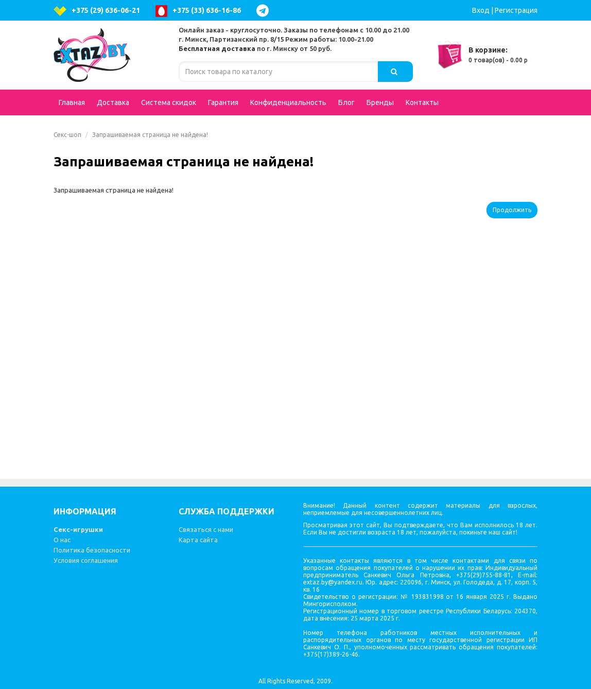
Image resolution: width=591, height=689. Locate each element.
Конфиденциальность (288, 102)
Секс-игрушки (78, 529)
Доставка (113, 102)
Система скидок (168, 102)
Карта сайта (198, 539)
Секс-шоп (67, 134)
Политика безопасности (92, 550)
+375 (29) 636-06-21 (97, 11)
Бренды (380, 102)
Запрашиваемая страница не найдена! (150, 134)
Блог (346, 102)
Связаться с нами (206, 529)
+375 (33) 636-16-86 (198, 11)
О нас (62, 539)
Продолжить (512, 209)
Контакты (422, 102)
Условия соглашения (86, 560)
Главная (72, 102)
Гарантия (223, 102)
